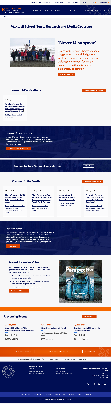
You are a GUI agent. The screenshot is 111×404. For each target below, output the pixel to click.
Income (72, 205)
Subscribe (88, 167)
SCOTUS (19, 115)
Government (93, 207)
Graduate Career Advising (36, 375)
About (80, 10)
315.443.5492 (83, 360)
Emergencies (48, 396)
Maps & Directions (60, 396)
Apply (84, 2)
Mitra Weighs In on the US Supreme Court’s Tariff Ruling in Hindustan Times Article (15, 199)
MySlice (71, 396)
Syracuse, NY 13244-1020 (100, 377)
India (11, 207)
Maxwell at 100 (59, 2)
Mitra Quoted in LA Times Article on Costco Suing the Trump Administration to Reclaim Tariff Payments (42, 199)
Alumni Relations (91, 10)
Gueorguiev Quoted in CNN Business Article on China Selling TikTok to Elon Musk (95, 199)
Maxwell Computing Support (64, 375)
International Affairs (19, 207)
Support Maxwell (90, 353)
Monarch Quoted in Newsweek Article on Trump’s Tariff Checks (67, 198)
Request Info (103, 2)
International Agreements (12, 209)
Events (72, 10)
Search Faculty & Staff (72, 2)
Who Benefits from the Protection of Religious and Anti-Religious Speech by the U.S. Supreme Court (15, 107)
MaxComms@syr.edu (68, 360)
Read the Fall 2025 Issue (20, 292)
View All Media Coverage (93, 182)
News (65, 10)
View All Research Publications (95, 90)
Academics (37, 10)
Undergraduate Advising (36, 372)
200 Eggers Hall (103, 374)
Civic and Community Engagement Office (41, 2)
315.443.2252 (103, 379)
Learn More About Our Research (19, 149)
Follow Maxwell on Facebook (58, 353)
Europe (14, 115)
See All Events (89, 317)
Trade (16, 211)
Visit (93, 2)
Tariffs (12, 211)
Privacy (79, 396)
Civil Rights (8, 115)
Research (57, 10)
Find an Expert (14, 247)
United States (9, 117)
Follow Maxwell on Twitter (23, 353)
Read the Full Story (67, 74)
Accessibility (37, 396)
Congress (61, 205)
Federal (7, 207)
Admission (48, 10)
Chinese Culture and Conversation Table (53, 329)
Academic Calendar (25, 396)
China (87, 207)
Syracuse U (88, 396)
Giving (102, 10)
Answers (31, 370)
